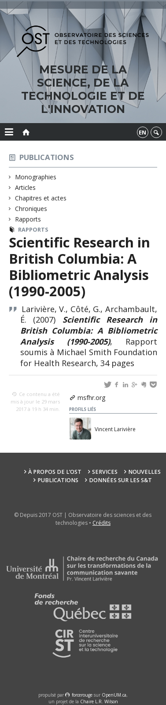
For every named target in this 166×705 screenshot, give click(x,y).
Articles (25, 187)
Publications (46, 157)
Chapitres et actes (40, 198)
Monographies (35, 177)
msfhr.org (91, 397)
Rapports (28, 219)
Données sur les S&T (120, 480)
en (142, 132)
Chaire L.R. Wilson (99, 701)
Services (105, 472)
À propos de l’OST (54, 472)
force (82, 695)
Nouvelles (144, 472)
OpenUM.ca (114, 695)
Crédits (101, 523)
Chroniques (31, 208)
